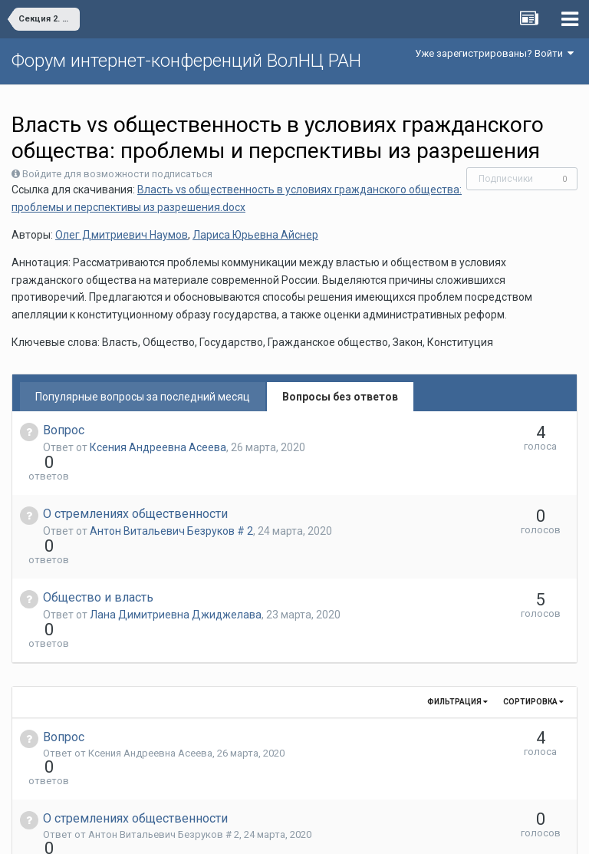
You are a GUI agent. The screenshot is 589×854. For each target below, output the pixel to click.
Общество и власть (98, 542)
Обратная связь (318, 831)
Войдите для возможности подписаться (117, 174)
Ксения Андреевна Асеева (158, 447)
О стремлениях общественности (135, 486)
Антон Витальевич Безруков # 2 (171, 503)
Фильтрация (457, 619)
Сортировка (533, 619)
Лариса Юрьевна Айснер (255, 235)
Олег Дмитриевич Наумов (121, 235)
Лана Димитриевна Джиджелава (176, 559)
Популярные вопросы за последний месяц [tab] (142, 397)
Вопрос (63, 430)
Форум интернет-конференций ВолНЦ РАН (186, 60)
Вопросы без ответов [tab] (340, 397)
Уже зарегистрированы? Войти (494, 53)
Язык (247, 831)
